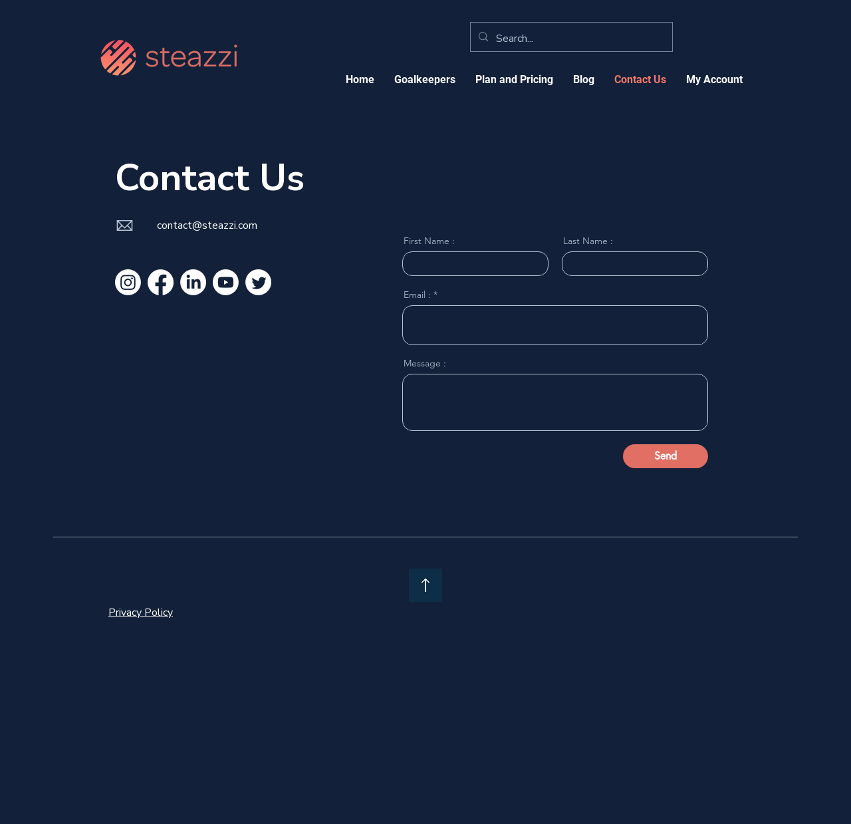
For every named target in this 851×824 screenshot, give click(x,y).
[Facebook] (161, 282)
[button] (514, 79)
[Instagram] (128, 282)
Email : (417, 294)
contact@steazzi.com (207, 225)
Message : (425, 363)
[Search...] (570, 39)
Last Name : (588, 240)
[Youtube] (226, 282)
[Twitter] (258, 282)
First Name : (429, 240)
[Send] (665, 456)
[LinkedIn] (193, 282)
